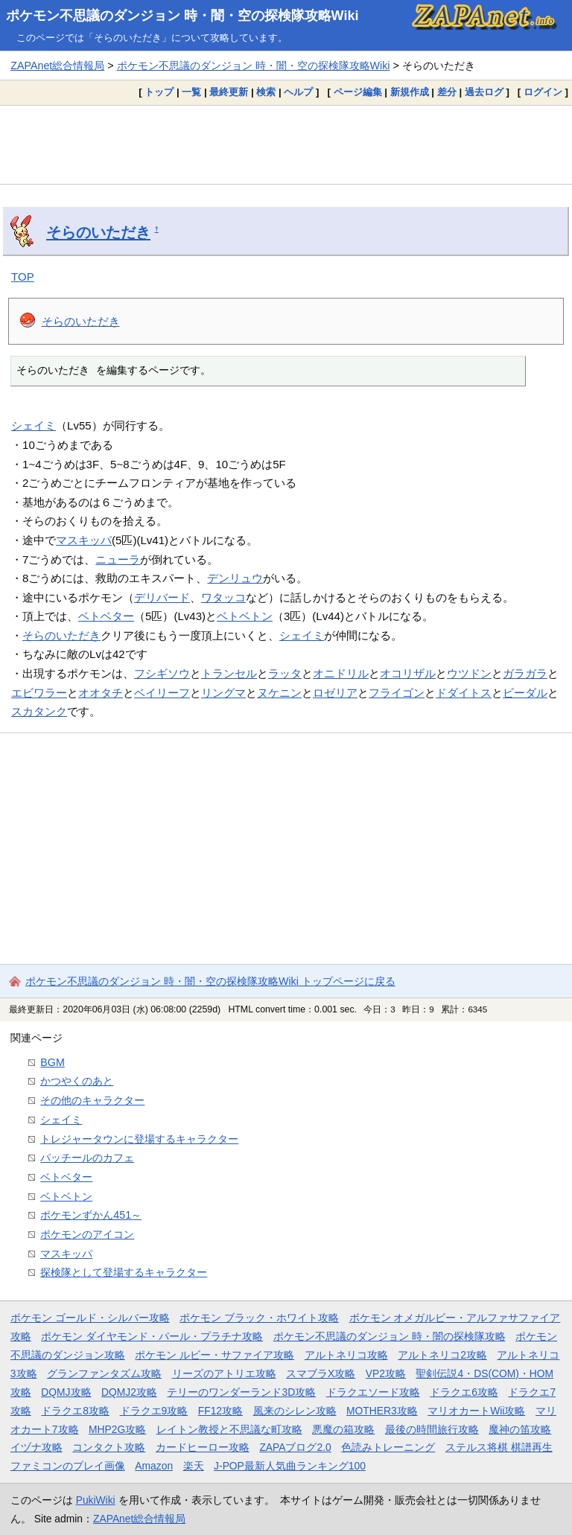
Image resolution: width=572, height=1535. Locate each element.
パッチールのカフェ (87, 1158)
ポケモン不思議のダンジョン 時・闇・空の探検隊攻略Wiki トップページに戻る (210, 981)
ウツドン (469, 673)
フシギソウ (162, 673)
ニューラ (117, 559)
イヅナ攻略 (36, 1447)
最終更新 (228, 92)
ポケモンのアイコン (87, 1234)
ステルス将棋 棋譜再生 (499, 1447)
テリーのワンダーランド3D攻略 (241, 1392)
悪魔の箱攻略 (343, 1429)
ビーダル (525, 692)
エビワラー (39, 692)
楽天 (193, 1466)
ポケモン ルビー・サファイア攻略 (214, 1355)
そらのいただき (98, 232)
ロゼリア (335, 692)
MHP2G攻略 (117, 1429)
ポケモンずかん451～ (91, 1215)
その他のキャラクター (92, 1100)
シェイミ (33, 425)
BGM (52, 1062)
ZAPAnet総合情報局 (57, 65)
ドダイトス (464, 692)
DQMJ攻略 (66, 1392)
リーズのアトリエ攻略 (224, 1373)
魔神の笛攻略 (520, 1429)
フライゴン (397, 692)
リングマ (223, 692)
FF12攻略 (220, 1411)
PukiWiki (95, 1500)
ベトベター (106, 616)
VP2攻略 (386, 1373)
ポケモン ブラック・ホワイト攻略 (259, 1318)
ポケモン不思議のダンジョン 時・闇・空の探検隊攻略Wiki (182, 15)
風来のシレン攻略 (295, 1411)
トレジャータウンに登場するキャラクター (139, 1139)
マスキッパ (84, 540)
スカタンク (39, 711)
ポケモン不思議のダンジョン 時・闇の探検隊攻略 (389, 1336)
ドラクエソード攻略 (373, 1392)
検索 (266, 92)
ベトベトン (245, 616)
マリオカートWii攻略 (476, 1411)
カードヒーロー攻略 (203, 1447)
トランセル (229, 673)
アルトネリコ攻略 (346, 1355)
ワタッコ (223, 597)
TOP (22, 276)
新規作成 (409, 92)
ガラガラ (525, 673)
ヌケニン (279, 692)
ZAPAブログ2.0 (295, 1447)
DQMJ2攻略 (129, 1392)
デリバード (162, 597)
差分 (447, 92)
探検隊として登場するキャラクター (123, 1272)
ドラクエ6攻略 (464, 1392)
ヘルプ (298, 92)
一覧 (191, 92)
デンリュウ (235, 578)
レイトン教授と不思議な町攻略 (229, 1429)
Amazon (154, 1466)
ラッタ (285, 673)
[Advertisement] (286, 144)
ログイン (543, 92)
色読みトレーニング (388, 1447)
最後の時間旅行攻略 (432, 1429)
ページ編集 (358, 92)
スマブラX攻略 (320, 1373)
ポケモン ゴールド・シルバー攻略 (90, 1318)
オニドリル (341, 673)
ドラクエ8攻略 (75, 1411)
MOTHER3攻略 (382, 1411)
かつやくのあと (76, 1081)
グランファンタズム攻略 (104, 1373)
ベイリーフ (162, 692)
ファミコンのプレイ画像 (67, 1466)
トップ (159, 92)
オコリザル (408, 673)
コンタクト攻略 (108, 1447)
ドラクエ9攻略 (154, 1411)
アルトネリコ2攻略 (442, 1355)
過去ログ (484, 92)
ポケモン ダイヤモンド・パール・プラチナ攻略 (152, 1336)
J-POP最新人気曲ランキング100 (290, 1466)
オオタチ (100, 692)
